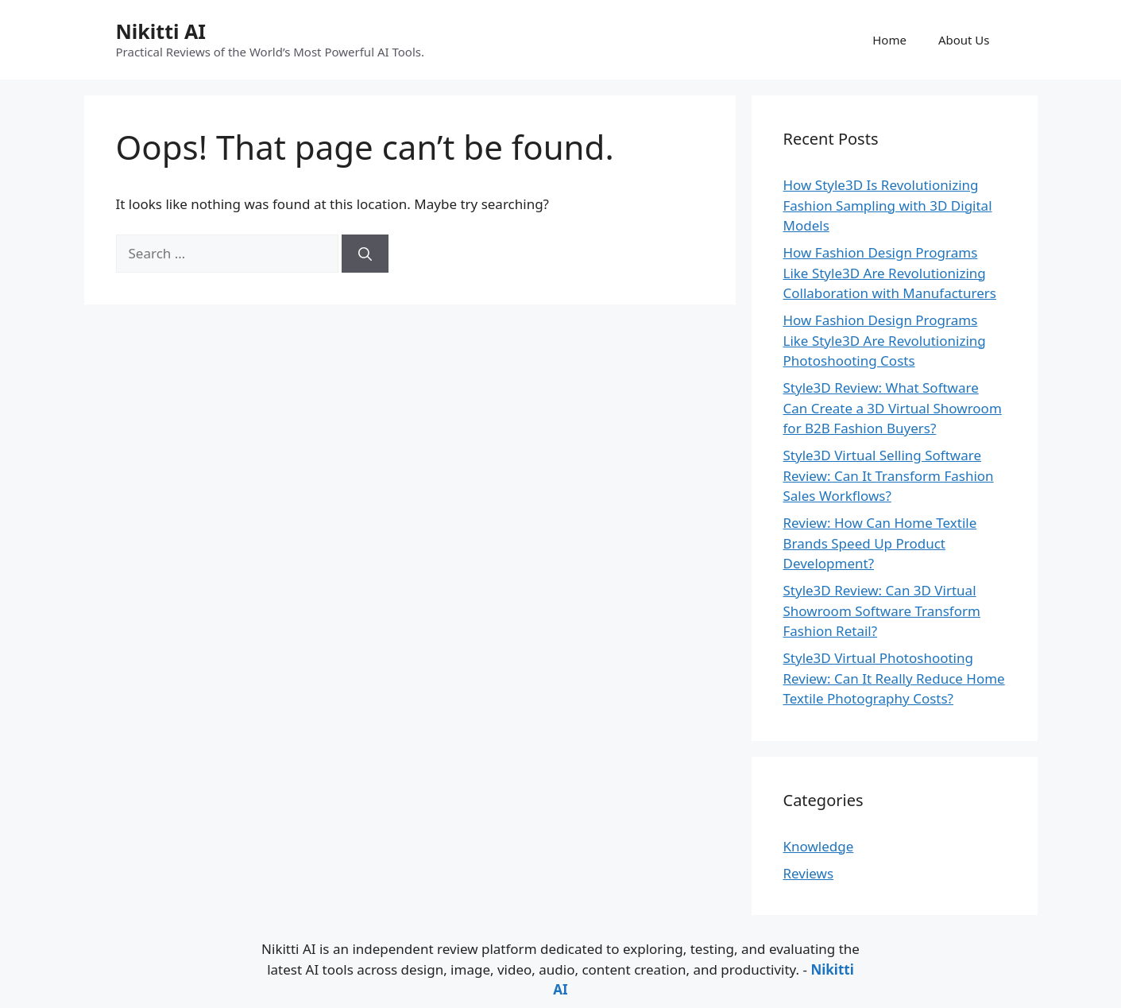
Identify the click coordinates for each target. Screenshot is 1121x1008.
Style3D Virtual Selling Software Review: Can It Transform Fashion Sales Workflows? (888, 475)
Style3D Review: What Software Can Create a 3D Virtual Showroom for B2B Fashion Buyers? (892, 407)
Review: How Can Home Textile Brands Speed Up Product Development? (880, 543)
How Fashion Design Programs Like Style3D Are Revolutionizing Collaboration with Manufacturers (889, 272)
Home (889, 40)
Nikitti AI (161, 31)
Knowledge (818, 846)
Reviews (808, 873)
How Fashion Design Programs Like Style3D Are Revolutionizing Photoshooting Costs (884, 340)
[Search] (365, 254)
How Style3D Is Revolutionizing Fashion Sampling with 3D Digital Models (887, 205)
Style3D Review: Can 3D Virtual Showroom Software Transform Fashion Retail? (881, 610)
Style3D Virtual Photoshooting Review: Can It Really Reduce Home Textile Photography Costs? (894, 678)
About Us (964, 40)
